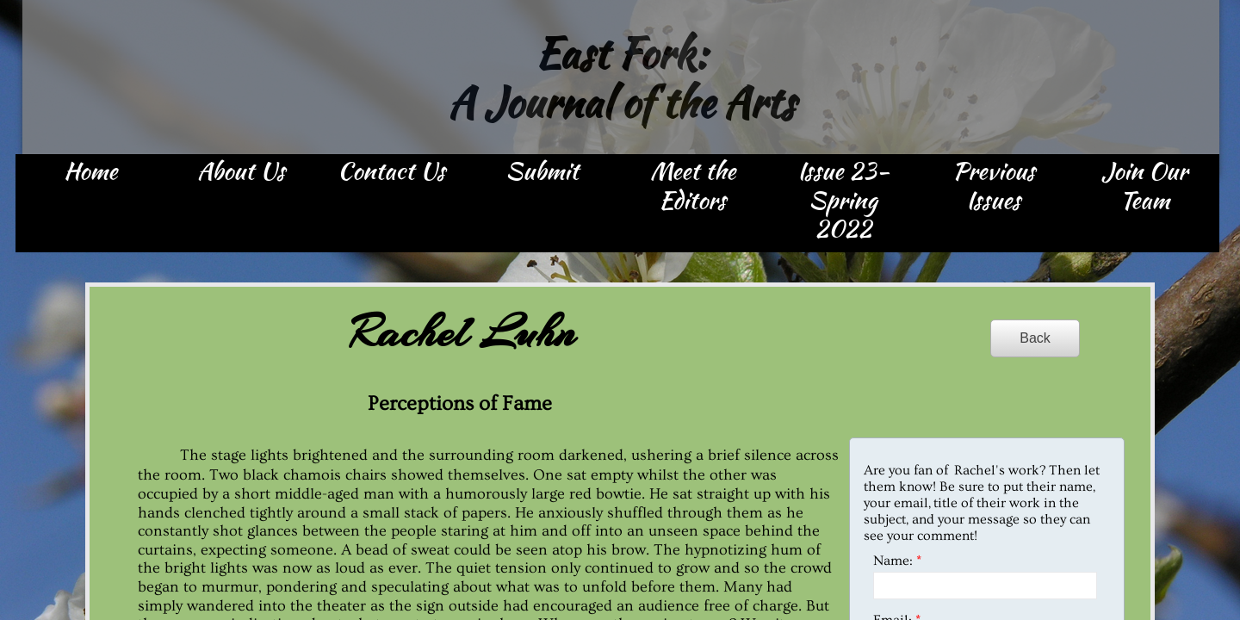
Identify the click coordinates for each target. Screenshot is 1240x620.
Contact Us (391, 172)
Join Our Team (1144, 187)
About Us (241, 172)
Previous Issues (993, 187)
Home (90, 172)
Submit (542, 172)
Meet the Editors (692, 187)
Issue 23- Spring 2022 (843, 201)
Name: (897, 560)
